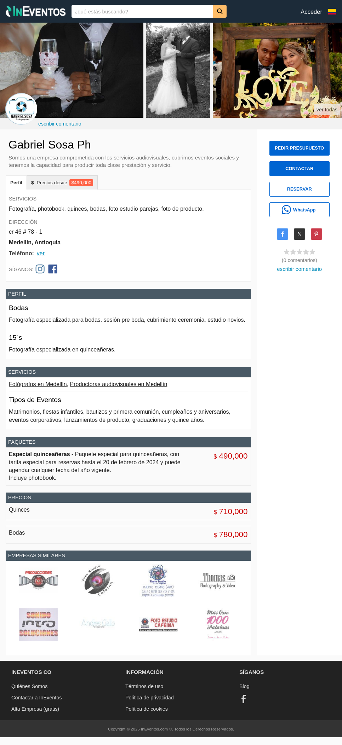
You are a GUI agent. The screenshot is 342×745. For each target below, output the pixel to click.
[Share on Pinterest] (316, 234)
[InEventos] (36, 12)
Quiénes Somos (29, 686)
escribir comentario (59, 124)
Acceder (311, 11)
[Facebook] (243, 699)
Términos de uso (144, 686)
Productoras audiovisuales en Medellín (118, 384)
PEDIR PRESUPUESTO (299, 148)
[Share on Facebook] (282, 234)
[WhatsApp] (299, 209)
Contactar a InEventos (36, 697)
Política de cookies (146, 709)
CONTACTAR (299, 168)
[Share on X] (299, 234)
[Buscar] (220, 11)
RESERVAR (299, 189)
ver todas (327, 109)
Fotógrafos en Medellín (38, 384)
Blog (244, 686)
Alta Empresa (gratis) (35, 709)
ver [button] (41, 253)
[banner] (171, 11)
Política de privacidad (149, 697)
